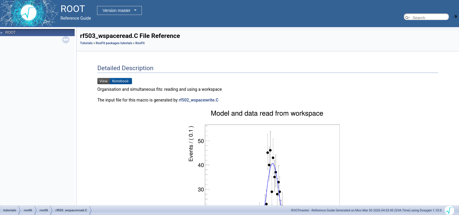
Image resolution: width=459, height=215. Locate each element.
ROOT (10, 32)
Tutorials (86, 43)
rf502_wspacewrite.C (198, 100)
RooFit (140, 43)
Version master (117, 10)
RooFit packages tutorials (114, 43)
